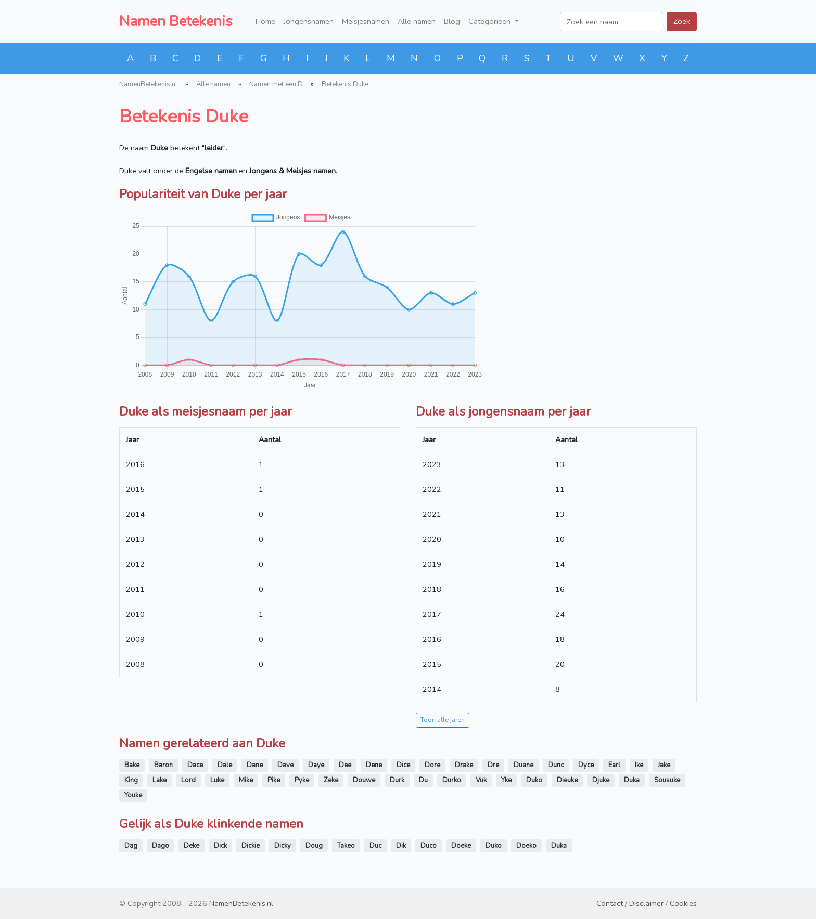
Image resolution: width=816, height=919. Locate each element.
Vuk (481, 780)
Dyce (586, 765)
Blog (452, 21)
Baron (163, 765)
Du (423, 780)
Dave (285, 765)
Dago (160, 845)
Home (265, 21)
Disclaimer (646, 903)
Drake (464, 765)
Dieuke (567, 780)
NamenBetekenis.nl (148, 84)
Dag (130, 845)
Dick (220, 845)
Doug (314, 845)
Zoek (681, 21)
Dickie (250, 845)
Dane (255, 765)
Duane (523, 765)
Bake (131, 765)
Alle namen (417, 21)
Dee (345, 765)
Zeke (331, 780)
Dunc (556, 765)
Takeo (346, 845)
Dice (403, 765)
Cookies (683, 903)
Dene (374, 765)
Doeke (461, 845)
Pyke (302, 780)
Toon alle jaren (442, 719)
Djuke (600, 780)
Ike (639, 765)
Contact (609, 903)
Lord (188, 780)
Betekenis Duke (345, 84)
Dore (432, 765)
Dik (401, 845)
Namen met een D (276, 84)
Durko (451, 780)
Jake (664, 765)
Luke (217, 780)
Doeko (526, 845)
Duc (375, 845)
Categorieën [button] (490, 21)
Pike (273, 780)
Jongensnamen (309, 21)
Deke (191, 845)
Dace (195, 765)
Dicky (282, 845)
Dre (493, 765)
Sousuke (667, 780)
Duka (632, 780)
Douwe (364, 780)
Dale (225, 765)
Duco (428, 845)
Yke (506, 780)
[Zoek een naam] (611, 21)
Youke (133, 795)
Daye (316, 765)
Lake (159, 780)
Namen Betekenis (176, 21)
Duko (534, 780)
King (131, 780)
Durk (397, 780)
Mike (246, 780)
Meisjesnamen (365, 21)
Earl (614, 765)
